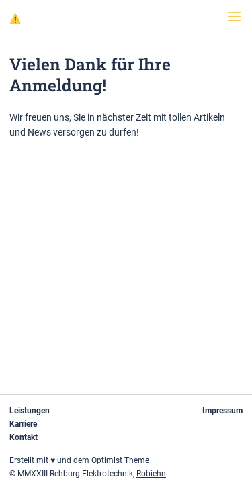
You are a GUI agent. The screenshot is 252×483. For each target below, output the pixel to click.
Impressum (222, 410)
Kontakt (23, 437)
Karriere (23, 424)
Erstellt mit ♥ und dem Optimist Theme (79, 460)
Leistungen (29, 410)
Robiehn (151, 473)
